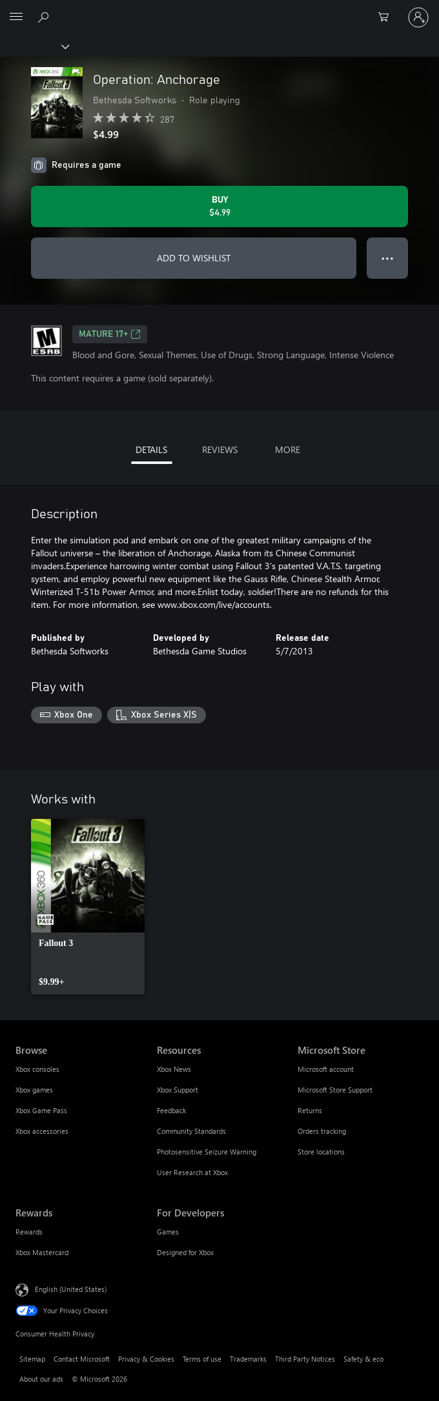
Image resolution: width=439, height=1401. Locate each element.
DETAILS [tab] (151, 449)
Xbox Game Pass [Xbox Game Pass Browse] (41, 1110)
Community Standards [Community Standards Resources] (191, 1131)
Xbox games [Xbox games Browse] (34, 1089)
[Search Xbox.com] (45, 16)
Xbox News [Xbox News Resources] (174, 1069)
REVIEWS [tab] (220, 449)
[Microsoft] (218, 9)
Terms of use (202, 1359)
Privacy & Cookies (146, 1359)
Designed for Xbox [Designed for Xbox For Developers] (185, 1252)
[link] (88, 906)
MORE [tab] (287, 449)
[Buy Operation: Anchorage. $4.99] (219, 206)
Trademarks (248, 1359)
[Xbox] (34, 46)
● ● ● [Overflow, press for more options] (388, 257)
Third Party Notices (305, 1359)
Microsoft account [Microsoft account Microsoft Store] (326, 1069)
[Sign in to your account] (418, 17)
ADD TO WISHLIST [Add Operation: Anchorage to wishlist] (193, 258)
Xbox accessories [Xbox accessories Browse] (41, 1131)
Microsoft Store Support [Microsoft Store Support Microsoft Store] (335, 1089)
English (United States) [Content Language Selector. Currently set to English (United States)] (71, 1288)
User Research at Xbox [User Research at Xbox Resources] (192, 1172)
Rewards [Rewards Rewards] (29, 1231)
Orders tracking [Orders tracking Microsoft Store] (322, 1131)
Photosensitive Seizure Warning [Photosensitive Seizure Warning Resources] (206, 1151)
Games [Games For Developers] (168, 1231)
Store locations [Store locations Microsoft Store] (321, 1151)
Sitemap (32, 1359)
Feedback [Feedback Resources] (171, 1110)
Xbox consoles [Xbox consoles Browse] (37, 1069)
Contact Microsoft (82, 1359)
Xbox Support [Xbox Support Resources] (177, 1089)
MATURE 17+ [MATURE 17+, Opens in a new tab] (110, 334)
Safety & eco (363, 1359)
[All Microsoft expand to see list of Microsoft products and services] (16, 17)
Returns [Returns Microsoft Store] (310, 1110)
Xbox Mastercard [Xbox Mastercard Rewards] (41, 1252)
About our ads (41, 1379)
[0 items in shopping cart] (387, 17)
